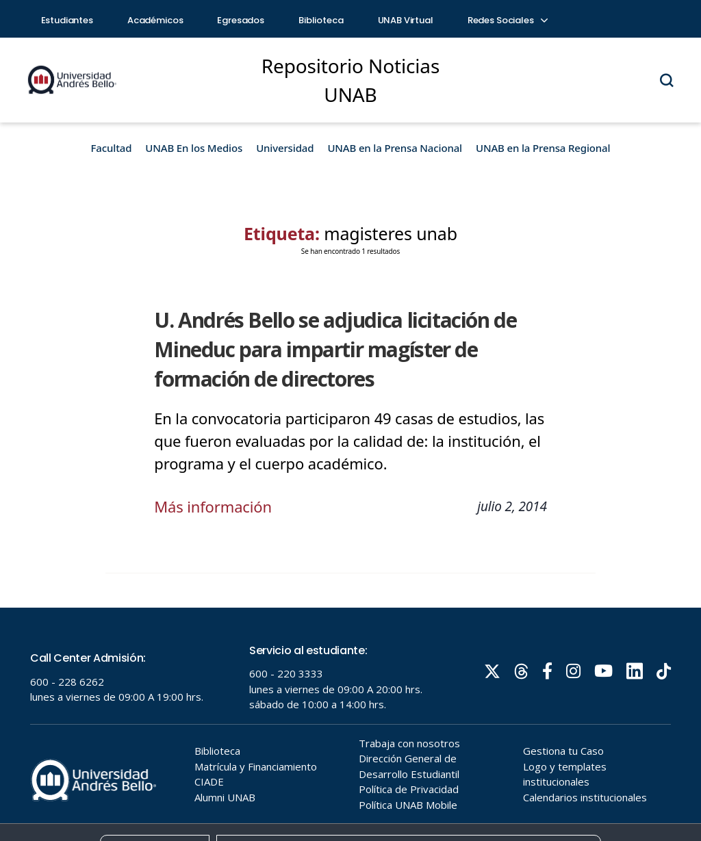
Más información (213, 506)
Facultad (111, 148)
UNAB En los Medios (193, 148)
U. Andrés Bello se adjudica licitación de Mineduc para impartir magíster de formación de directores (335, 349)
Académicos (155, 20)
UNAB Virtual (405, 20)
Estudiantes (67, 20)
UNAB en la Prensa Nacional (394, 148)
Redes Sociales (507, 20)
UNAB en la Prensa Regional (543, 148)
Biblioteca (321, 20)
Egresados (240, 20)
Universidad (285, 148)
